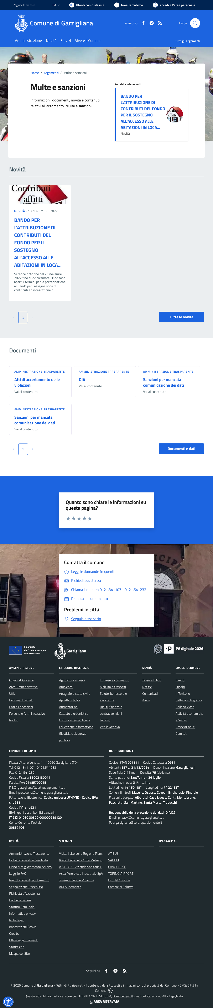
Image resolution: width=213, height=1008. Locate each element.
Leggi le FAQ (17, 873)
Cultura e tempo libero (74, 720)
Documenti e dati (181, 448)
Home (35, 72)
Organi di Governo (21, 680)
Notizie (147, 686)
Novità (20, 211)
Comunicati (150, 693)
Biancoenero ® (123, 996)
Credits (14, 933)
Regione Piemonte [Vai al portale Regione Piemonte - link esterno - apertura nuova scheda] (24, 5)
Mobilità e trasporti (113, 686)
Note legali (16, 920)
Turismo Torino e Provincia (76, 880)
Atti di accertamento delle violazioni (37, 382)
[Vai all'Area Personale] (174, 5)
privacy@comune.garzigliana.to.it (141, 817)
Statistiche (16, 946)
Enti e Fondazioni (21, 706)
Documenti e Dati (21, 700)
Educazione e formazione (76, 726)
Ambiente (66, 686)
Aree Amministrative (23, 686)
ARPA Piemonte (70, 886)
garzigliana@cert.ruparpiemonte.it (41, 787)
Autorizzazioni (68, 706)
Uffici (12, 693)
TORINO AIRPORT (120, 873)
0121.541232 (25, 772)
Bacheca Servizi (20, 900)
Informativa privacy (22, 913)
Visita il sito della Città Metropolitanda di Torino (91, 860)
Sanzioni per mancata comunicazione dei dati (163, 382)
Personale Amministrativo (27, 713)
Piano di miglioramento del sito (30, 866)
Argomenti (51, 72)
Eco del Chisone (119, 880)
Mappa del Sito (19, 953)
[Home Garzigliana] (55, 23)
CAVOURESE (117, 866)
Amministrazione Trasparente (29, 853)
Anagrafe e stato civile (74, 693)
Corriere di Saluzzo (120, 886)
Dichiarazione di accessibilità (28, 860)
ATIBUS (113, 853)
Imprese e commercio (114, 680)
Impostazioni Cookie (23, 926)
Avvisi (146, 700)
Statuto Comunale (22, 906)
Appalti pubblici (69, 700)
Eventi (180, 680)
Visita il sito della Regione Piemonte (83, 853)
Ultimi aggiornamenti (23, 940)
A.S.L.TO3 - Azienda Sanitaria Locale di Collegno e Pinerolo (99, 866)
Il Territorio (183, 693)
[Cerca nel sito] (195, 23)
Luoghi (180, 686)
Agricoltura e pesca (72, 680)
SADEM (113, 860)
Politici (13, 720)
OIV (82, 379)
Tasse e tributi (151, 680)
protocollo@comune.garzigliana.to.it (43, 792)
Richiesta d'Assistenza (24, 893)
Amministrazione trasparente (39, 371)
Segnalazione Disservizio (26, 886)
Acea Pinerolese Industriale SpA (81, 873)
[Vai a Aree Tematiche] (128, 5)
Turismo (105, 720)
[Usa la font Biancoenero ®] (86, 5)
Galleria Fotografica (189, 700)
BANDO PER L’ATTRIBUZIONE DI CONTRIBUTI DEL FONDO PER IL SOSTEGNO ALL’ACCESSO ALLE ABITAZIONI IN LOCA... (143, 112)
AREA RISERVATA (104, 1001)
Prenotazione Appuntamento (29, 880)
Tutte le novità (181, 317)
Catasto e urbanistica (73, 713)
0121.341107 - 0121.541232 (35, 767)
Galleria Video (185, 706)
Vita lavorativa (110, 726)
